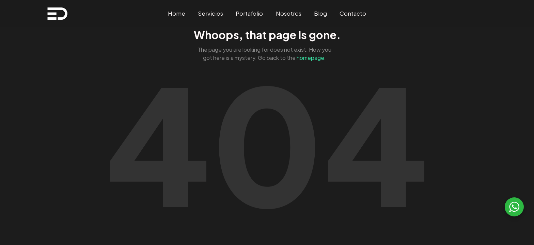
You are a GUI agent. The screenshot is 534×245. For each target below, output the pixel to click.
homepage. (311, 57)
